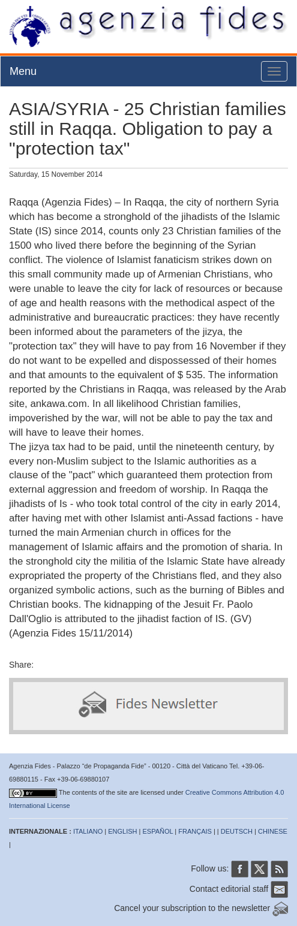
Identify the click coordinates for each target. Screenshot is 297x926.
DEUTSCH (237, 831)
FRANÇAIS (195, 831)
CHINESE (272, 831)
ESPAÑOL (158, 831)
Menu (23, 71)
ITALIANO (88, 831)
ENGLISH (122, 831)
